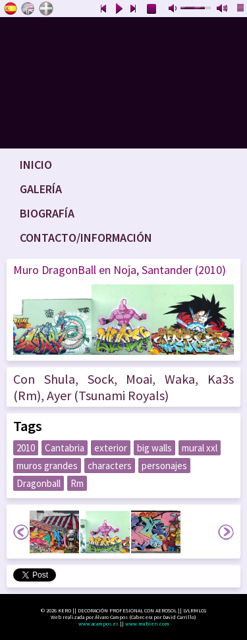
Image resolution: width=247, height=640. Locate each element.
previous (103, 9)
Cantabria (64, 448)
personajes (164, 465)
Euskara (46, 8)
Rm (77, 483)
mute (174, 9)
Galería (41, 188)
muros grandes (47, 465)
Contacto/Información (86, 237)
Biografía (47, 213)
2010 (25, 448)
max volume (223, 9)
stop (152, 9)
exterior (110, 448)
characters (110, 465)
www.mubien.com (147, 623)
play (118, 9)
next (134, 9)
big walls (154, 448)
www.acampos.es (98, 623)
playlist (241, 9)
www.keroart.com (123, 83)
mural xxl (199, 448)
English (28, 8)
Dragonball (38, 483)
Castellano (10, 8)
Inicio (36, 164)
